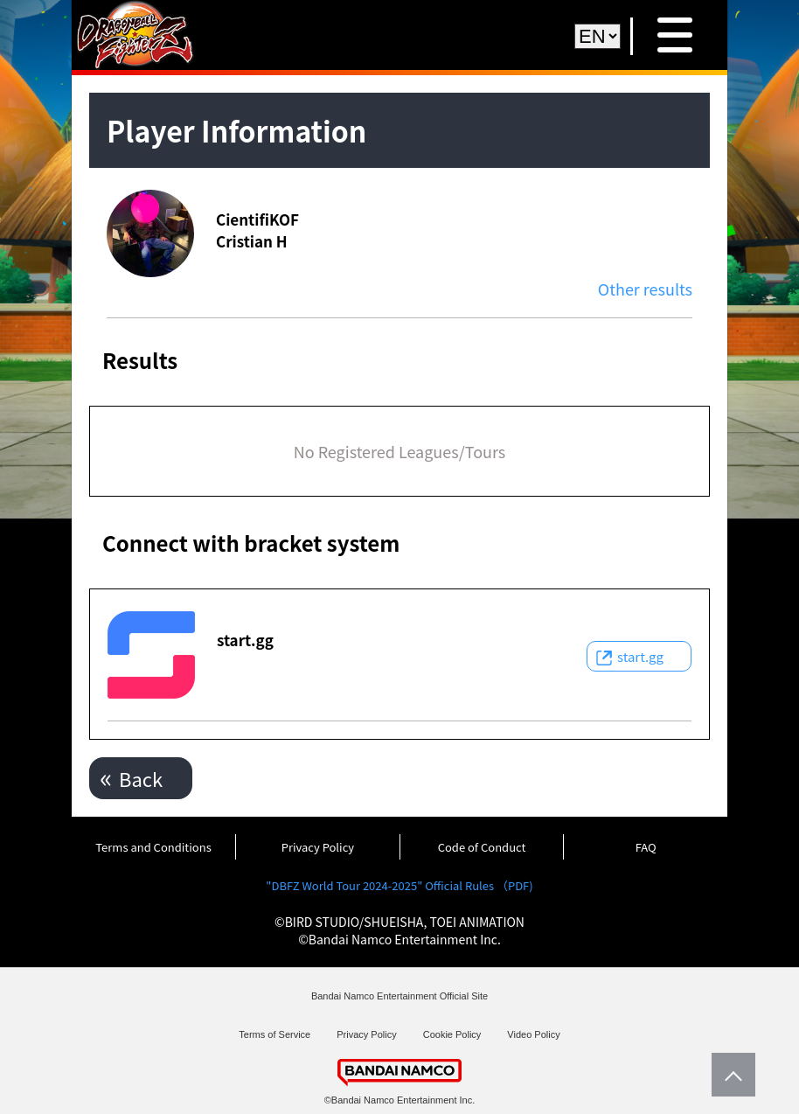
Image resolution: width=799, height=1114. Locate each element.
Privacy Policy (317, 847)
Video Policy (533, 1034)
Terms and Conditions (153, 847)
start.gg (640, 656)
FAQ (646, 847)
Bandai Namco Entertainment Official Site (399, 996)
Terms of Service (274, 1034)
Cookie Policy (452, 1034)
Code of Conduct (482, 847)
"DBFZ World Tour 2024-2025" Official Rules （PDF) (399, 885)
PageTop (729, 1075)
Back (141, 778)
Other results (645, 288)
